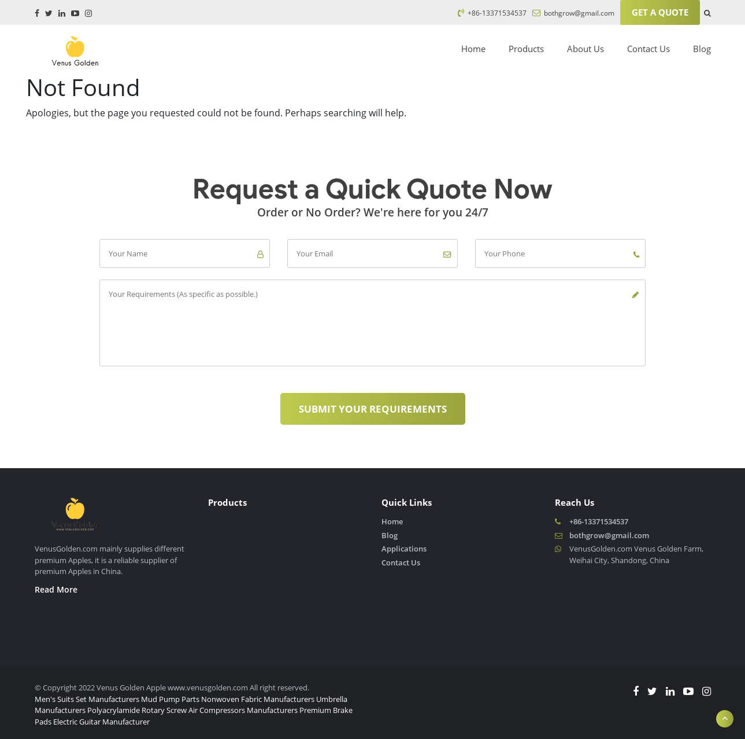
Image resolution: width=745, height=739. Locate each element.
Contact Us (648, 48)
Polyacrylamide (113, 710)
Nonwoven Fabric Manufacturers (257, 699)
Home (473, 48)
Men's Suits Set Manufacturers (87, 699)
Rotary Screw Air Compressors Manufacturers (220, 710)
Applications (404, 548)
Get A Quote (660, 12)
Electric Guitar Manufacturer (101, 721)
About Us (585, 48)
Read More (56, 589)
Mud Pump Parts (170, 699)
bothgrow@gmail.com (573, 13)
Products (526, 48)
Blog (702, 48)
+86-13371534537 (492, 13)
